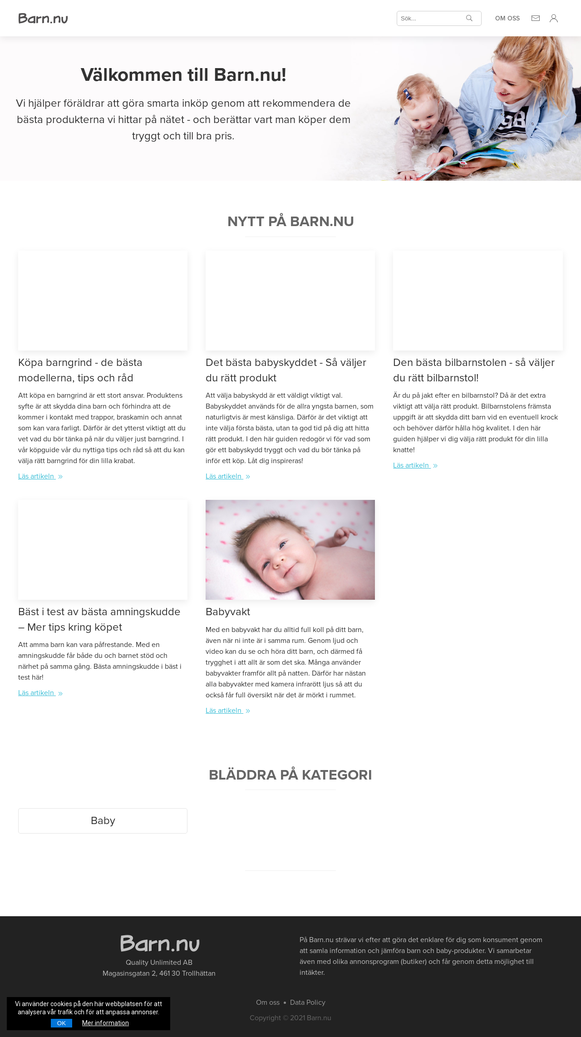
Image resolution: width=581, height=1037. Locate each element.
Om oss (507, 18)
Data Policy (307, 1002)
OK (61, 1023)
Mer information (105, 1023)
